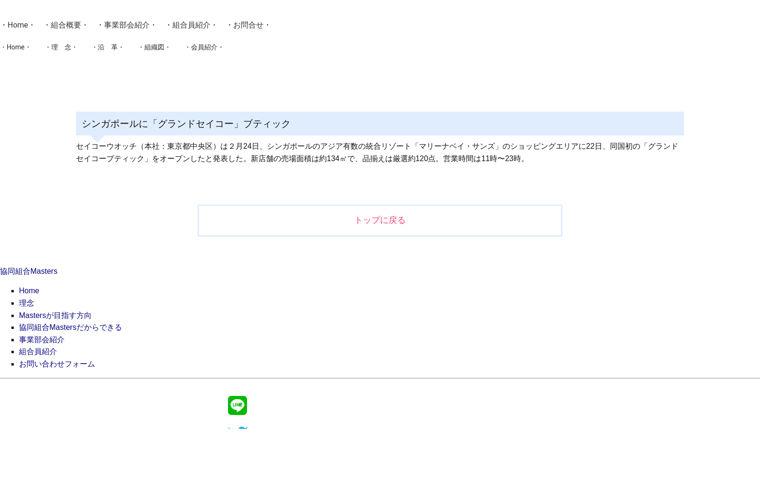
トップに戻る (380, 220)
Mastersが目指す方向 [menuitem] (55, 315)
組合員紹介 (191, 24)
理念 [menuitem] (26, 303)
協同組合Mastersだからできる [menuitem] (70, 327)
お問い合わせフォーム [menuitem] (57, 364)
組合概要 (66, 24)
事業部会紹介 (127, 24)
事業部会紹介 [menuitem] (42, 340)
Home (18, 24)
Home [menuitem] (29, 291)
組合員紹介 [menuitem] (38, 351)
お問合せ (248, 24)
